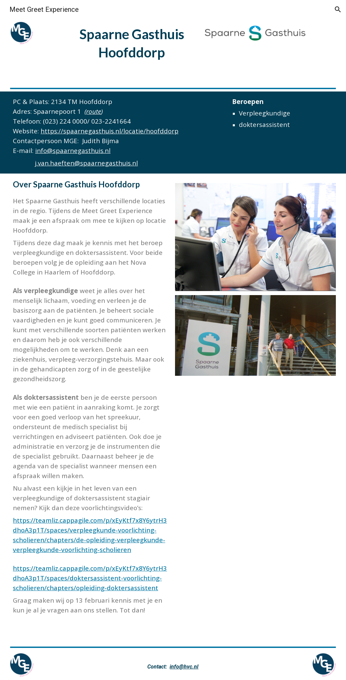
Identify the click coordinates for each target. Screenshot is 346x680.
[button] (338, 9)
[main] (132, 43)
